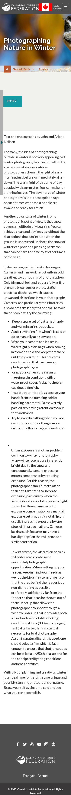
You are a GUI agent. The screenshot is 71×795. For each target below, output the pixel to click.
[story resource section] (11, 101)
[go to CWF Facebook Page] (18, 745)
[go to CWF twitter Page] (25, 745)
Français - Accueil (35, 776)
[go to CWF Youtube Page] (39, 745)
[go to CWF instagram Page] (46, 745)
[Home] (7, 69)
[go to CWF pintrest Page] (53, 745)
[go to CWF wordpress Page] (32, 745)
